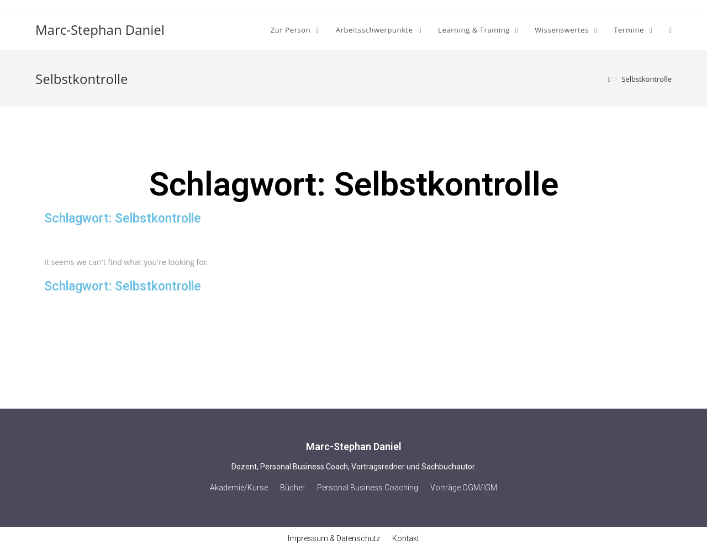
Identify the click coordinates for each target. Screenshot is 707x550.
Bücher (292, 487)
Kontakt (405, 538)
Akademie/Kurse (239, 487)
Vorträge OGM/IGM (463, 487)
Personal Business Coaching (367, 487)
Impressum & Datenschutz (334, 538)
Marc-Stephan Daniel (100, 29)
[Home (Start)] (609, 79)
